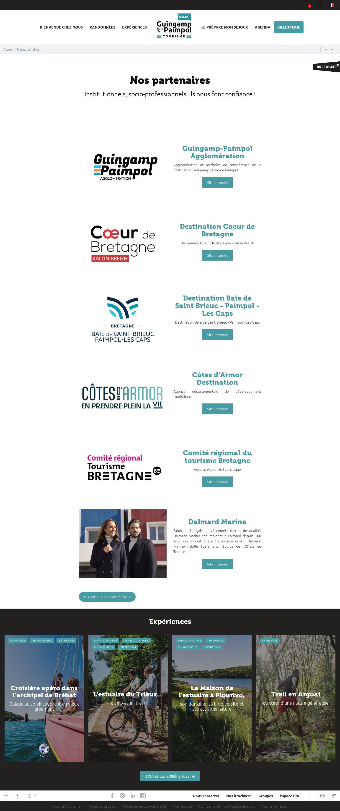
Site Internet (217, 182)
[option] (44, 698)
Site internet (217, 408)
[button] (61, 27)
